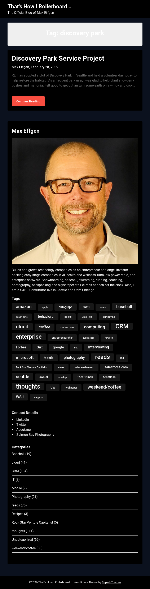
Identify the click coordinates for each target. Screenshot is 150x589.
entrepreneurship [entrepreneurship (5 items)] (62, 337)
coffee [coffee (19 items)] (44, 327)
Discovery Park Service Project (58, 58)
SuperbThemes (111, 582)
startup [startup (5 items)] (62, 377)
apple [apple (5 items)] (45, 307)
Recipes (17, 514)
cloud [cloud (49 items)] (22, 327)
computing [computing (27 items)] (94, 326)
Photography (21, 497)
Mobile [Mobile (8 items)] (48, 358)
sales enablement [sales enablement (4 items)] (84, 367)
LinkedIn (22, 420)
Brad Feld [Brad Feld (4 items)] (87, 316)
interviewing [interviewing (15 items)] (98, 347)
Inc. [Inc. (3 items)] (76, 347)
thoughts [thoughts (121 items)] (28, 386)
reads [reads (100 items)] (102, 356)
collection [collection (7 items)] (67, 327)
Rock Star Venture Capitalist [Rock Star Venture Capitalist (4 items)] (32, 367)
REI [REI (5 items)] (122, 358)
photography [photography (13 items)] (74, 358)
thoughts (18, 531)
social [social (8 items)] (43, 377)
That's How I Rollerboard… (39, 6)
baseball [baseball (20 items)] (124, 306)
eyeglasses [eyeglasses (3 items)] (88, 338)
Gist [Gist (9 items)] (40, 347)
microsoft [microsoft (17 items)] (25, 357)
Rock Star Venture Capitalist (32, 522)
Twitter (21, 425)
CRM (15, 471)
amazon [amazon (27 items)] (24, 306)
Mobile (17, 488)
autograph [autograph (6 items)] (65, 307)
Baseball (18, 454)
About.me (23, 430)
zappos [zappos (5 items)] (38, 397)
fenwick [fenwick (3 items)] (109, 338)
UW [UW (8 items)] (52, 387)
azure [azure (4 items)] (103, 307)
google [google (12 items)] (58, 347)
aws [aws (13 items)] (86, 307)
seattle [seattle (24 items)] (22, 376)
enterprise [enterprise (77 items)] (28, 336)
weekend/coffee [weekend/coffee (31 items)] (104, 387)
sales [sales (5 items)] (61, 367)
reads (16, 505)
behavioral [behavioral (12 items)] (46, 316)
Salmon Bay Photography (35, 435)
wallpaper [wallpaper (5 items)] (71, 387)
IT (13, 480)
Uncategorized (22, 540)
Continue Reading (28, 101)
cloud (16, 462)
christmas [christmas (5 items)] (109, 316)
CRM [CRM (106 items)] (121, 326)
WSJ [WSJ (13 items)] (20, 397)
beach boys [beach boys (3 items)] (22, 317)
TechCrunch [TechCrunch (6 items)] (85, 377)
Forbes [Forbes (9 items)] (21, 347)
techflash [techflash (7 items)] (109, 377)
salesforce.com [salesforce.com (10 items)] (116, 367)
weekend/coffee (24, 548)
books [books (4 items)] (68, 316)
